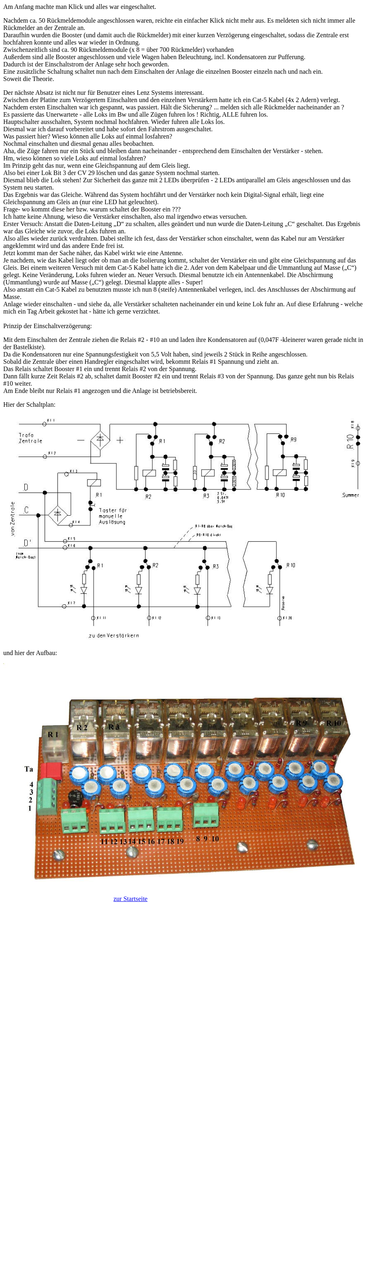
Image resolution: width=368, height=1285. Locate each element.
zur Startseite (130, 898)
